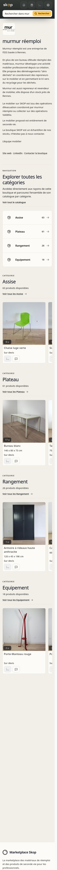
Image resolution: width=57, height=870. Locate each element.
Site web (7, 153)
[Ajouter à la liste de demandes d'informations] (16, 359)
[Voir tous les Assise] (27, 294)
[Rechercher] (42, 13)
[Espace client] (48, 5)
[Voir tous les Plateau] (27, 391)
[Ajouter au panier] (7, 359)
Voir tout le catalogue (14, 202)
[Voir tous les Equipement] (27, 600)
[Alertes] (23, 5)
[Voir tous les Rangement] (27, 494)
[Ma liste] (31, 5)
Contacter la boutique (35, 153)
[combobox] (17, 13)
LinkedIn (17, 153)
